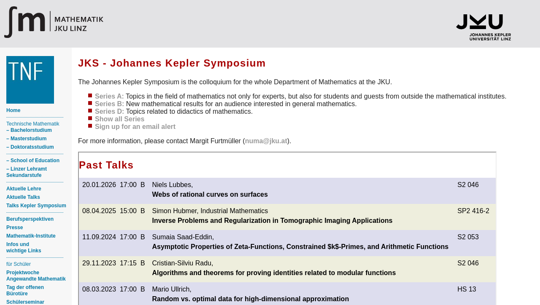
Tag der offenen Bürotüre (25, 290)
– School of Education (32, 160)
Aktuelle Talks (23, 197)
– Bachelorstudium (29, 130)
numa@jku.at (266, 140)
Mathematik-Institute (31, 236)
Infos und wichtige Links (23, 247)
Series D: (109, 111)
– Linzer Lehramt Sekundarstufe (26, 172)
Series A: (109, 96)
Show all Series (119, 119)
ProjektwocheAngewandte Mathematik (36, 276)
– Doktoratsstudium (30, 147)
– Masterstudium (26, 139)
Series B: (109, 103)
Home (13, 110)
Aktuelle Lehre (23, 189)
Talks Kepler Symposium (36, 206)
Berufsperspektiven (30, 219)
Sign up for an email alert (135, 126)
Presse (14, 227)
